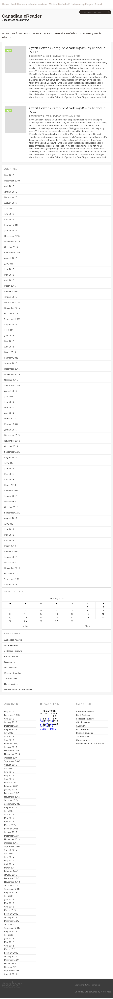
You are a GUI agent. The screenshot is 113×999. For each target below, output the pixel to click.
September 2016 (12, 252)
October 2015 (11, 313)
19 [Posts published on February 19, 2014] (41, 617)
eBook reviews (53, 56)
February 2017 (11, 225)
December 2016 (12, 236)
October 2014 (11, 380)
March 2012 (10, 546)
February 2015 (11, 357)
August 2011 (10, 584)
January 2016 (10, 297)
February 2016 (11, 291)
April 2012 (9, 540)
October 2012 (11, 507)
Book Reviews (19, 4)
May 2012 (9, 534)
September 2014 (12, 385)
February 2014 (11, 424)
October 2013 (11, 446)
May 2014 (9, 407)
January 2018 (10, 191)
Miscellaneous (11, 667)
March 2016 (10, 285)
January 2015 (10, 363)
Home (5, 4)
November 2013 (12, 440)
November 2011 (12, 568)
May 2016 (9, 274)
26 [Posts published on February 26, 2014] (41, 621)
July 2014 (8, 396)
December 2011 (12, 562)
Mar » (87, 626)
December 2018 (12, 180)
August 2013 (10, 457)
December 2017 (12, 197)
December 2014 (12, 368)
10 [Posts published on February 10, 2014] (10, 614)
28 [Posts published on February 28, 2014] (72, 621)
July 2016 (8, 263)
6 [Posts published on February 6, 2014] (56, 610)
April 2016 (9, 280)
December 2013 (12, 435)
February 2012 (11, 551)
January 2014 (10, 429)
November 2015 (12, 308)
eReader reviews (37, 4)
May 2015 (9, 341)
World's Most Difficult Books (18, 689)
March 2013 (10, 485)
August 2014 (10, 391)
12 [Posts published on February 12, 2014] (41, 614)
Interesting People (82, 4)
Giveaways (9, 662)
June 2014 (9, 402)
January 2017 (10, 230)
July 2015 (8, 330)
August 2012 (10, 518)
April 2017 (9, 219)
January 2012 (10, 557)
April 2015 (9, 346)
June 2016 (9, 269)
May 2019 (9, 175)
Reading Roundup (12, 673)
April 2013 (9, 479)
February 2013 (11, 490)
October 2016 (11, 247)
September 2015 (12, 319)
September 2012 (12, 512)
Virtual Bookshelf (59, 4)
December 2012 (12, 501)
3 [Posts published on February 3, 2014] (10, 610)
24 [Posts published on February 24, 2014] (10, 621)
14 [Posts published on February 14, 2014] (72, 614)
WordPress (105, 991)
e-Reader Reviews (13, 651)
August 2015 (10, 324)
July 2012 (8, 523)
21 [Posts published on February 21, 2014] (72, 617)
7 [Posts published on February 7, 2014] (72, 610)
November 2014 (12, 374)
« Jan (25, 626)
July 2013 (8, 463)
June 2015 (9, 335)
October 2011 (11, 573)
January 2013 (10, 496)
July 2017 (8, 208)
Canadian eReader (22, 16)
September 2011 (12, 579)
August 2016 (10, 258)
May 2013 (9, 474)
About (98, 4)
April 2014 (9, 413)
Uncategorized (11, 684)
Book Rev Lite (81, 991)
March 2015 (10, 352)
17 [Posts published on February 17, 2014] (10, 617)
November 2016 (12, 241)
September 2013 (12, 451)
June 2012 (9, 529)
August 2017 (10, 202)
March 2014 (10, 418)
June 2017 (9, 214)
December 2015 (12, 302)
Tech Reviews (10, 678)
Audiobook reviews (13, 639)
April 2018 (9, 186)
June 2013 (9, 468)
